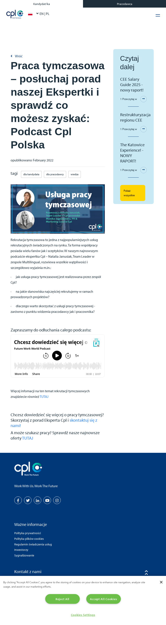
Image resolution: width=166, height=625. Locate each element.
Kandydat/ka (41, 4)
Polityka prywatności (27, 533)
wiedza (74, 174)
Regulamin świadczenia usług (33, 544)
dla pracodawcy (55, 174)
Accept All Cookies (103, 599)
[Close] (161, 582)
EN (42, 13)
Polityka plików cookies (29, 539)
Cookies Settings (83, 615)
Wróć (18, 56)
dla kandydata (31, 174)
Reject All (62, 599)
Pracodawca (124, 4)
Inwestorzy (21, 550)
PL (47, 13)
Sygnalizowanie (24, 555)
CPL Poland (14, 14)
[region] (83, 600)
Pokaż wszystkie (129, 193)
